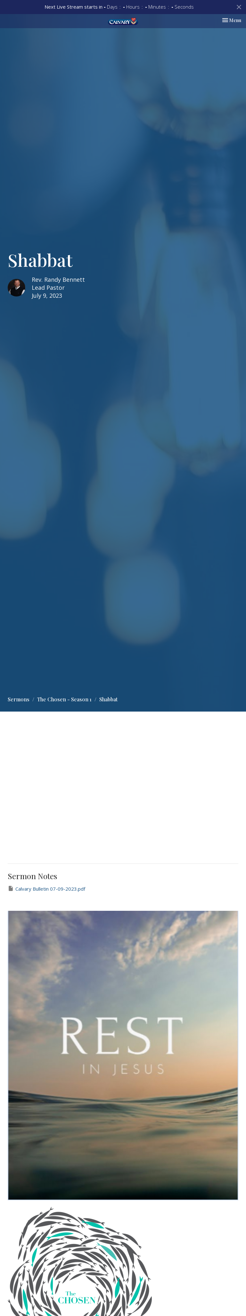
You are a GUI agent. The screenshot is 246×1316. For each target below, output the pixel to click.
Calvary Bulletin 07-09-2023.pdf (46, 888)
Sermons (18, 699)
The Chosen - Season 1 (64, 699)
